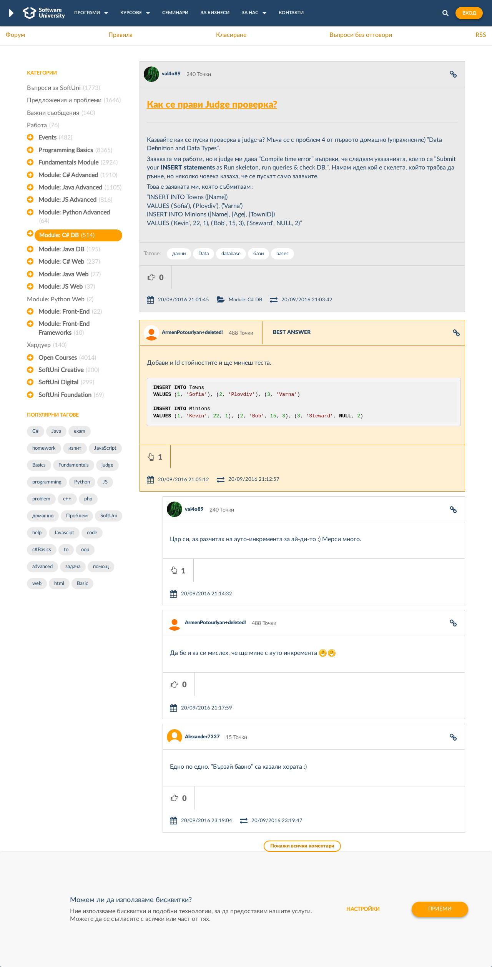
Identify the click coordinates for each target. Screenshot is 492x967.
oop (85, 549)
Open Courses (67, 358)
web (37, 583)
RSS (480, 35)
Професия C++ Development (140, 821)
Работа (43, 125)
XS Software (304, 803)
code (92, 532)
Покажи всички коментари (302, 730)
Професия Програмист (55, 839)
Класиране (231, 35)
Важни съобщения (61, 113)
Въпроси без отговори (360, 35)
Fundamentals (73, 465)
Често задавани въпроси (57, 803)
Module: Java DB (69, 249)
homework (44, 448)
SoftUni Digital (66, 382)
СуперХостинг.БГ (310, 815)
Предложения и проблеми (74, 100)
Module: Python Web (60, 299)
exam (79, 431)
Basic (82, 583)
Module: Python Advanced (74, 217)
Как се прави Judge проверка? (212, 105)
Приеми (440, 909)
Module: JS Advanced (75, 200)
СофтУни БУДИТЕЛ (222, 839)
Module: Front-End (70, 311)
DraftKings (302, 839)
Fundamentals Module (78, 162)
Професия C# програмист (59, 851)
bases (282, 253)
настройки (363, 909)
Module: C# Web (69, 262)
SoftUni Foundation (71, 395)
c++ (67, 499)
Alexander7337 (202, 644)
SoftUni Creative (68, 370)
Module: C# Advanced (77, 175)
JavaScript (105, 448)
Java (56, 431)
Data (203, 253)
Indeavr (298, 827)
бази (258, 253)
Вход (469, 13)
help (37, 532)
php (88, 499)
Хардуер (46, 345)
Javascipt (64, 532)
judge (107, 465)
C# (35, 431)
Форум (15, 35)
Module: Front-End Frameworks (64, 329)
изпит (74, 448)
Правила (120, 35)
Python (82, 482)
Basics (39, 465)
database (231, 253)
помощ (101, 566)
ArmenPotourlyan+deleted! (192, 309)
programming (47, 482)
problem (41, 499)
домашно (42, 515)
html (59, 583)
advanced (42, 566)
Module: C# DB (67, 235)
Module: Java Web (69, 274)
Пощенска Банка (310, 851)
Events (55, 137)
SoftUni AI (210, 827)
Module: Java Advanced (79, 187)
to (66, 549)
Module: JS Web (66, 286)
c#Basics (41, 549)
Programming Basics (75, 150)
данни (179, 253)
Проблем (77, 515)
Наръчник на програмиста (60, 827)
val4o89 (171, 73)
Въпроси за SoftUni (63, 88)
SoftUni (108, 515)
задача (72, 566)
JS (105, 482)
